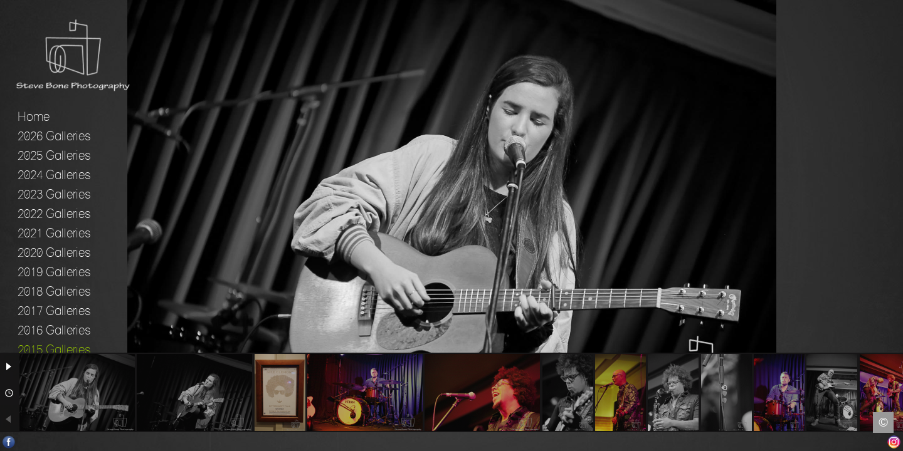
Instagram (893, 441)
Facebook (9, 441)
